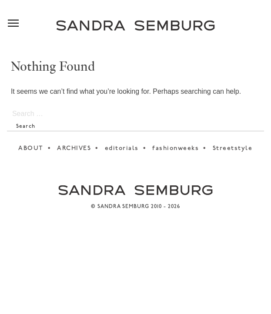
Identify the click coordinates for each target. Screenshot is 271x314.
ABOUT (30, 148)
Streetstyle (233, 148)
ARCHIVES (74, 148)
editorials (122, 148)
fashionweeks (175, 148)
